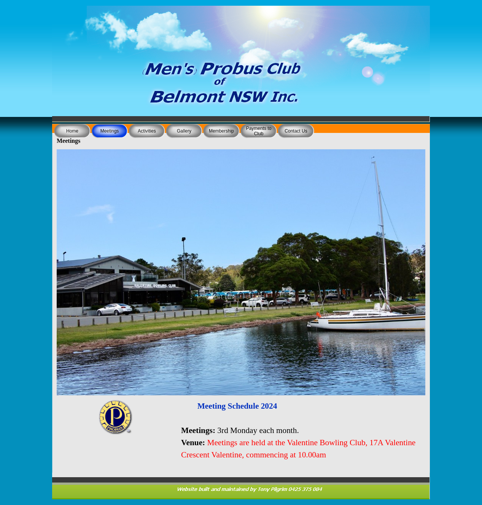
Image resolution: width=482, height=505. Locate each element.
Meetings (109, 131)
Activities (147, 131)
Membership (221, 131)
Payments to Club (259, 131)
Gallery (184, 131)
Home (72, 131)
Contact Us (296, 131)
